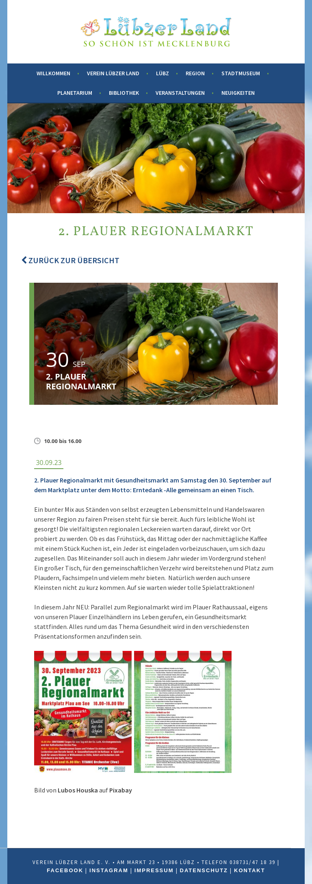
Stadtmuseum (240, 73)
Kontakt (249, 870)
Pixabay (120, 790)
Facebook (65, 870)
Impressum (154, 870)
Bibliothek (124, 92)
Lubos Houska (78, 790)
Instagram (108, 870)
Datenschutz (204, 870)
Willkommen (53, 73)
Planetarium (74, 92)
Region (195, 73)
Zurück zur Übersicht (70, 260)
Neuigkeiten (238, 92)
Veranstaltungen (180, 92)
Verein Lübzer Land (113, 73)
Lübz (162, 73)
